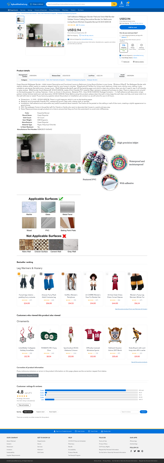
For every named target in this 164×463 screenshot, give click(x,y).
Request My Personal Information (109, 449)
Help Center (80, 431)
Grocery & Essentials (41, 10)
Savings (30, 10)
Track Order (93, 431)
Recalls (70, 447)
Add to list (125, 62)
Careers (73, 10)
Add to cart (132, 27)
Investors (9, 449)
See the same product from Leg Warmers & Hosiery (131, 309)
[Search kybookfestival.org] (78, 4)
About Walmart (11, 441)
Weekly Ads (105, 431)
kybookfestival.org (87, 39)
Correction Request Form (27, 375)
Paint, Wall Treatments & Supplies (47, 13)
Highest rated (40, 412)
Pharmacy (65, 10)
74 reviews (82, 25)
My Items (80, 10)
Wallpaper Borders (92, 80)
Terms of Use (103, 441)
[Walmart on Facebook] (131, 451)
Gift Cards (40, 452)
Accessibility (72, 449)
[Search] (114, 4)
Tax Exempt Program (74, 455)
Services (22, 10)
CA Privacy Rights (104, 447)
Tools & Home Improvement (29, 13)
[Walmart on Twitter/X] (135, 451)
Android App (133, 444)
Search (144, 412)
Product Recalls (73, 452)
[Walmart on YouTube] (138, 451)
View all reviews (24, 405)
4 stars (42, 392)
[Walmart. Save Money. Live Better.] (17, 4)
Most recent (27, 412)
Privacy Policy (103, 444)
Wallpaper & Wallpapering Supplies (66, 13)
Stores (39, 444)
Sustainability (10, 452)
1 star (42, 399)
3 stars (42, 395)
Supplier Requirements (13, 455)
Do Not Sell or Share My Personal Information (112, 452)
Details (135, 57)
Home (18, 13)
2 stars (42, 397)
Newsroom (10, 447)
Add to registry (138, 62)
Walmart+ (40, 449)
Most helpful (52, 412)
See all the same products (139, 362)
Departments (13, 10)
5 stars (42, 390)
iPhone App (133, 441)
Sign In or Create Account (63, 431)
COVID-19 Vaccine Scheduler (77, 441)
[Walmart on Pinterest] (142, 451)
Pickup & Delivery (54, 10)
